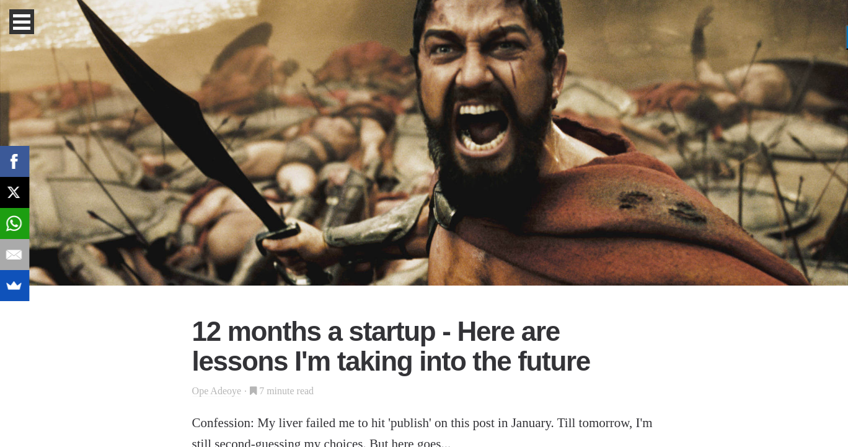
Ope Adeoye (217, 391)
